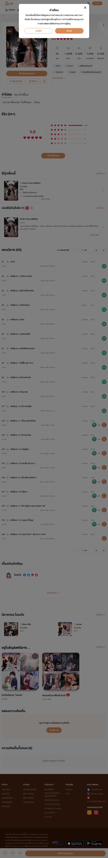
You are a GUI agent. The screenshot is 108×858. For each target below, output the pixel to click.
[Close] (85, 8)
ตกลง (69, 31)
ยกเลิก (39, 31)
